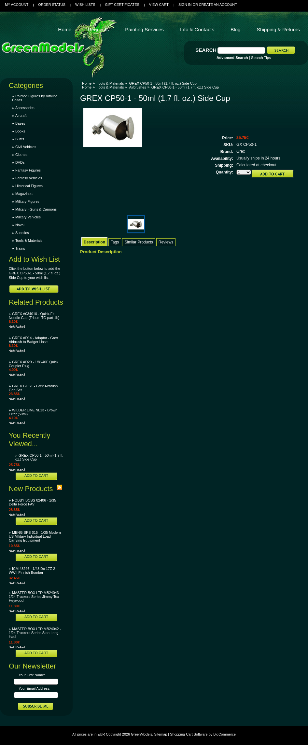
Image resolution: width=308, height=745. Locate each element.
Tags (115, 242)
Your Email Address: (34, 688)
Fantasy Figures (28, 170)
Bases (20, 123)
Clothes (21, 155)
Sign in (184, 5)
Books (20, 131)
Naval (19, 225)
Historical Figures (29, 186)
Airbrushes (137, 87)
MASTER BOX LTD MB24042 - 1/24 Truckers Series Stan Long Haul (35, 633)
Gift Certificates (122, 5)
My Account (16, 5)
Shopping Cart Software (188, 734)
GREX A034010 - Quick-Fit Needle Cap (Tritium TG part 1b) (34, 316)
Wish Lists (85, 5)
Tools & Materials (28, 240)
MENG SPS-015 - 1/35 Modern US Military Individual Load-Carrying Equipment (35, 536)
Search (206, 50)
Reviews (166, 242)
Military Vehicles (28, 217)
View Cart (159, 5)
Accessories (25, 108)
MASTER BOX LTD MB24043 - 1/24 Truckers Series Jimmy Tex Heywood (35, 596)
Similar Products (138, 242)
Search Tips (261, 58)
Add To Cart (36, 475)
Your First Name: (32, 675)
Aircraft (20, 115)
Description (94, 242)
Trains (20, 248)
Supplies (22, 233)
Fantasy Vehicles (28, 178)
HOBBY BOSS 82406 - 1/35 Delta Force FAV (32, 502)
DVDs (19, 162)
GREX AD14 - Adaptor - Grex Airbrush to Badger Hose (33, 340)
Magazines (24, 194)
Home (86, 83)
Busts (19, 139)
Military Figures (27, 201)
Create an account (218, 5)
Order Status (51, 5)
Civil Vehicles (25, 147)
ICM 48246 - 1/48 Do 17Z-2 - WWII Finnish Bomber (33, 570)
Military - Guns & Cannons (36, 209)
